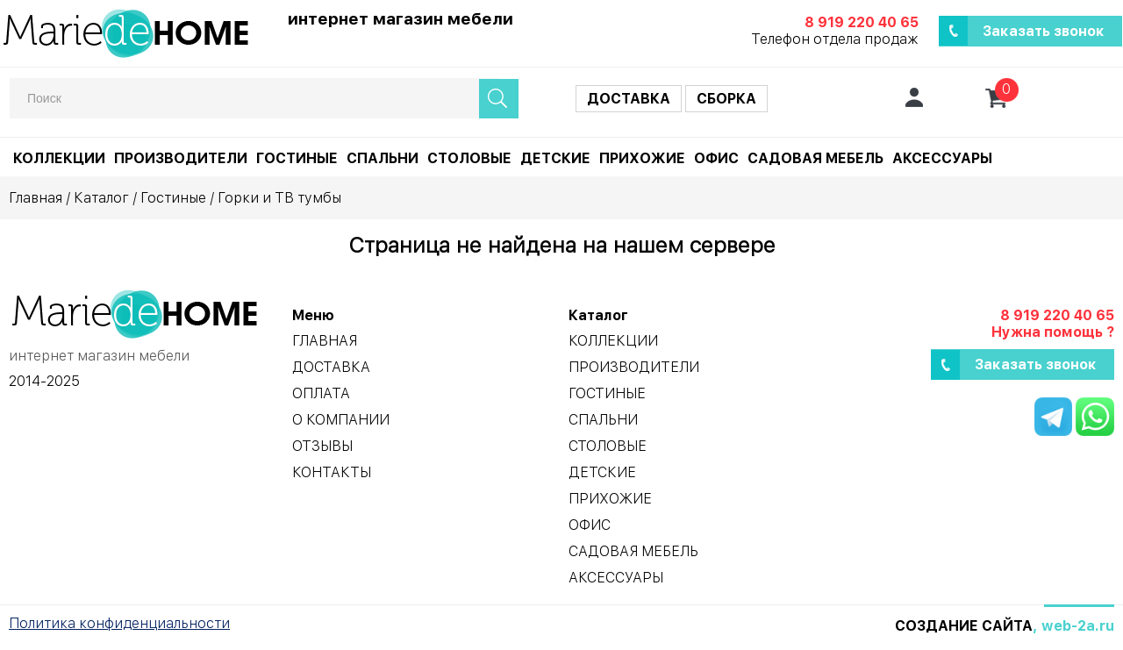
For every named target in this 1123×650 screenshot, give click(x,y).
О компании (341, 419)
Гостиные (297, 158)
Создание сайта (964, 626)
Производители (180, 158)
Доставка (628, 98)
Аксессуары (942, 158)
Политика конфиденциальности (119, 623)
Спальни (382, 158)
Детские (555, 158)
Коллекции (59, 158)
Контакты (331, 472)
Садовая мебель (815, 158)
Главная (35, 197)
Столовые (469, 158)
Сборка (726, 98)
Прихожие (642, 158)
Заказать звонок (1044, 31)
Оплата (321, 393)
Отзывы (322, 446)
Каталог (101, 197)
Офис (716, 158)
